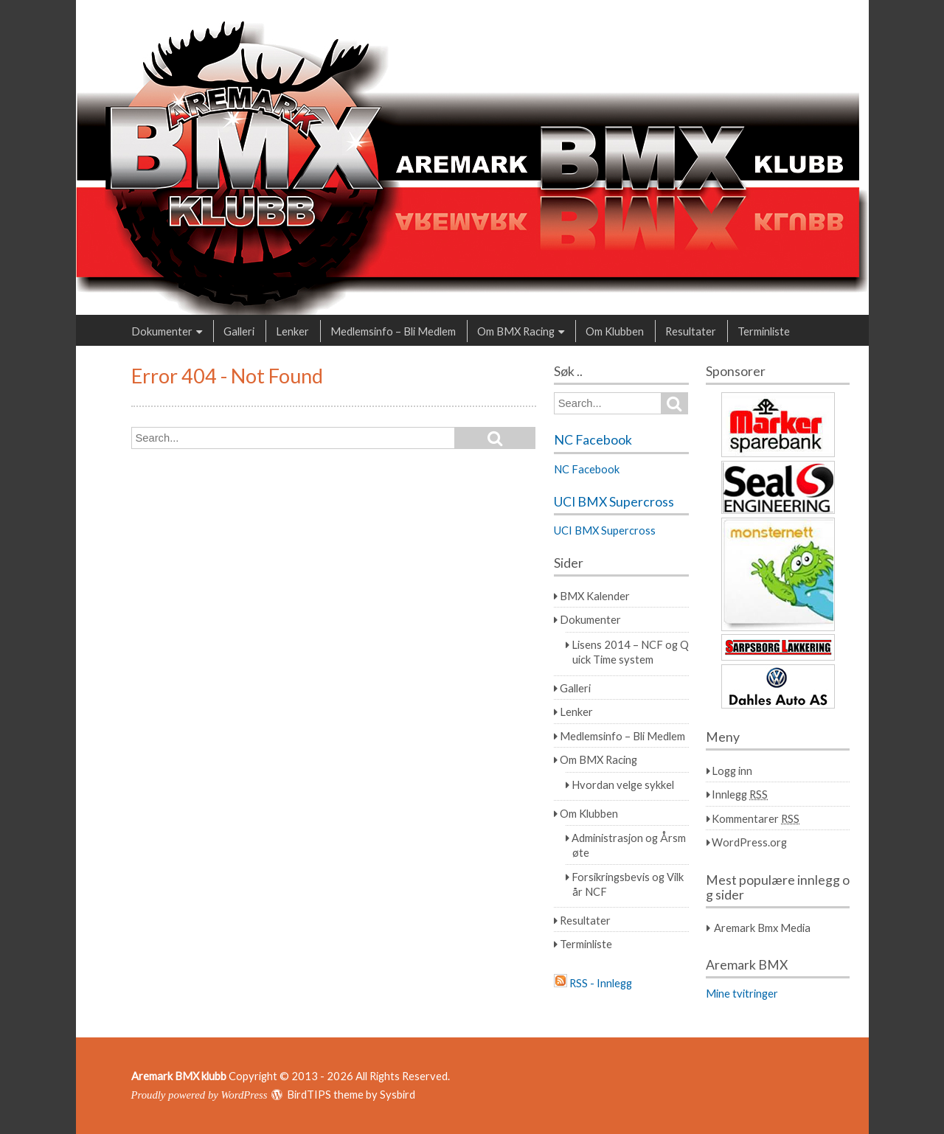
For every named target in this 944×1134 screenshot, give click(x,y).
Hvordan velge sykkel (623, 784)
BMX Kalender (595, 595)
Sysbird (397, 1094)
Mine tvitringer (742, 993)
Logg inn (732, 770)
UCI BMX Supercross (614, 501)
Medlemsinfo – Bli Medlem (393, 331)
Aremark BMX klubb (178, 1075)
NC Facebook (593, 440)
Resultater (690, 331)
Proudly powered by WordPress (199, 1095)
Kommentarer (755, 818)
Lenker (292, 331)
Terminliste (764, 331)
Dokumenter (161, 331)
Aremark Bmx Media (762, 927)
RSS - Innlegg (600, 982)
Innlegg (740, 794)
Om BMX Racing (516, 331)
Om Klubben (615, 331)
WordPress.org (749, 842)
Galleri (238, 331)
